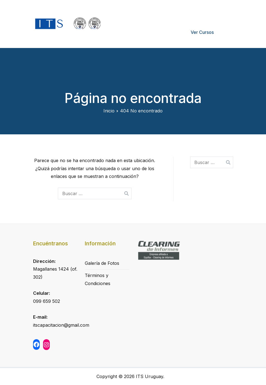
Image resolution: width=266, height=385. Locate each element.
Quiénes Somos (169, 13)
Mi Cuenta (164, 32)
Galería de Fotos (102, 263)
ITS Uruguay (149, 376)
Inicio (138, 13)
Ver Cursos (202, 32)
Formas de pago (212, 13)
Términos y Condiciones (97, 279)
